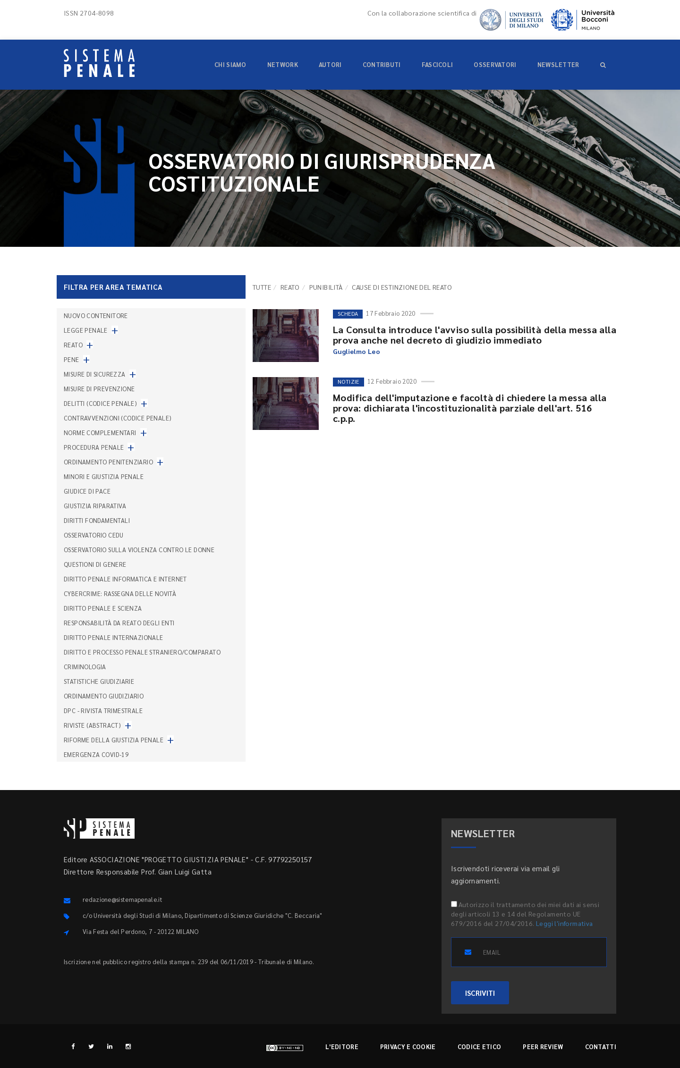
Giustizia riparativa (95, 506)
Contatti (600, 1047)
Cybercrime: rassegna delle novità (120, 593)
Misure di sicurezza (95, 374)
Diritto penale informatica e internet (125, 579)
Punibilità (326, 287)
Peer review (543, 1047)
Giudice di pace (87, 491)
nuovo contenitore (96, 315)
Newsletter (558, 64)
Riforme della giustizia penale (113, 740)
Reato (290, 287)
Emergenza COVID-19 (96, 754)
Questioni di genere (95, 564)
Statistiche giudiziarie (99, 681)
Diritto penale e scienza (103, 608)
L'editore (341, 1047)
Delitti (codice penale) (100, 403)
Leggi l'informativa (564, 923)
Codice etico (480, 1047)
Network (282, 64)
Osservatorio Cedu (94, 535)
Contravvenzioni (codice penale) (117, 418)
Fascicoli (437, 64)
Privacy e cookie (408, 1047)
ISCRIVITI (480, 992)
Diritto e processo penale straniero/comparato (142, 652)
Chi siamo (230, 64)
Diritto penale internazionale (113, 637)
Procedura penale (94, 447)
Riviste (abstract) (92, 725)
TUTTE (262, 287)
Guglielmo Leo (356, 351)
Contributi (382, 64)
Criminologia (85, 667)
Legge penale (86, 330)
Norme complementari (100, 433)
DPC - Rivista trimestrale (103, 710)
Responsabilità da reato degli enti (119, 623)
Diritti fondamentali (97, 520)
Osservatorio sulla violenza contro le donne (139, 550)
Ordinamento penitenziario (108, 462)
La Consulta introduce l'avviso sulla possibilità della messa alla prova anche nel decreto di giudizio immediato (474, 334)
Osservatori (495, 64)
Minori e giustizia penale (104, 476)
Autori (330, 64)
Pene (71, 359)
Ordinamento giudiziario (104, 696)
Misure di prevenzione (99, 389)
